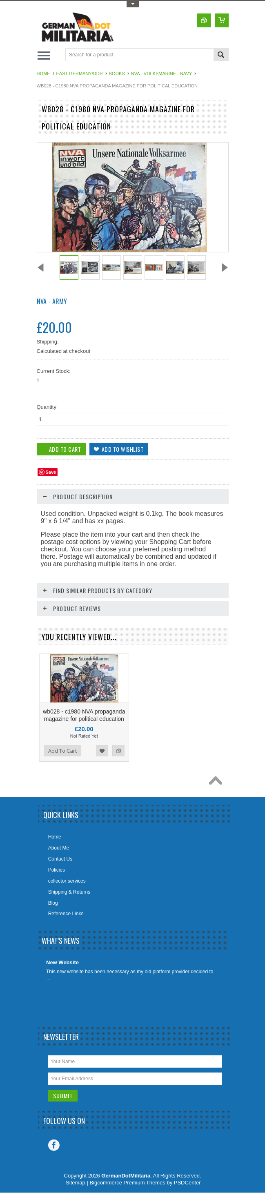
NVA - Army (52, 301)
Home (43, 73)
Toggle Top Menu (133, 4)
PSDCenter (187, 1183)
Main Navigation (44, 55)
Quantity (46, 407)
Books (117, 73)
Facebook (54, 1145)
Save (51, 472)
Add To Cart (62, 750)
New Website (62, 962)
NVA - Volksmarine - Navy (161, 73)
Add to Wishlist (102, 750)
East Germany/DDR (79, 73)
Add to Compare (118, 750)
